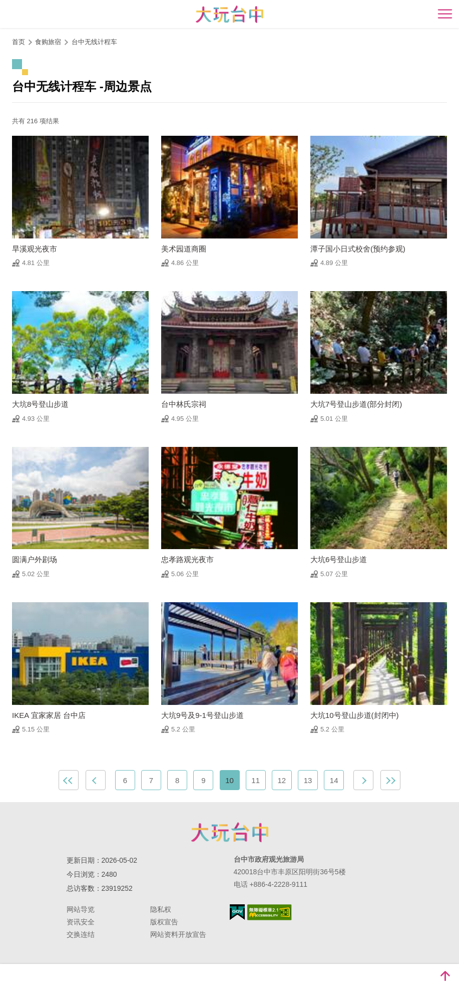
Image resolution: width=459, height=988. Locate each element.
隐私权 (160, 909)
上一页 (96, 780)
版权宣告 (164, 922)
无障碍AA (269, 912)
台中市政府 (229, 832)
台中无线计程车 (95, 42)
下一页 (363, 780)
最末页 (390, 780)
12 (282, 780)
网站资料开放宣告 (178, 934)
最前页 (69, 780)
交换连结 (81, 934)
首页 (18, 42)
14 (334, 780)
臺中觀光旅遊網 (229, 14)
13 (308, 780)
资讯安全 (81, 922)
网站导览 (81, 909)
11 (255, 780)
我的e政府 (237, 912)
